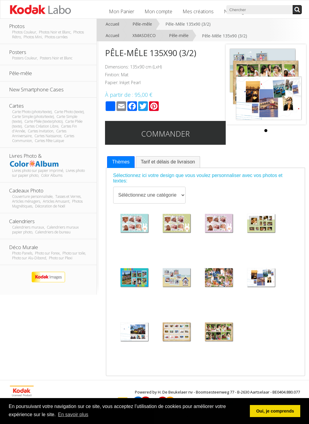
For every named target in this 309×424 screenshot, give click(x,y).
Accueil (112, 24)
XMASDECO (144, 35)
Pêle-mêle (142, 24)
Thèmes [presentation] (121, 161)
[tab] (121, 162)
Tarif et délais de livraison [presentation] (168, 161)
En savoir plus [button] (73, 414)
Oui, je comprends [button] (275, 411)
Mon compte (158, 11)
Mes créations (198, 11)
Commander (165, 133)
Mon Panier (121, 11)
